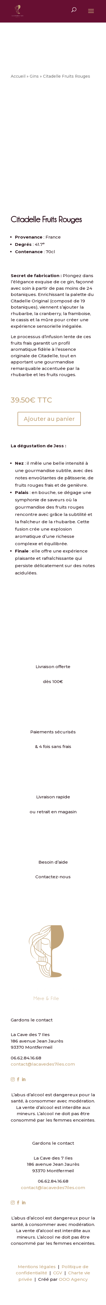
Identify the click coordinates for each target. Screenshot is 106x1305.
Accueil (18, 76)
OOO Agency (73, 1279)
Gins (34, 76)
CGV (57, 1272)
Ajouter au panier (49, 418)
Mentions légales (37, 1266)
